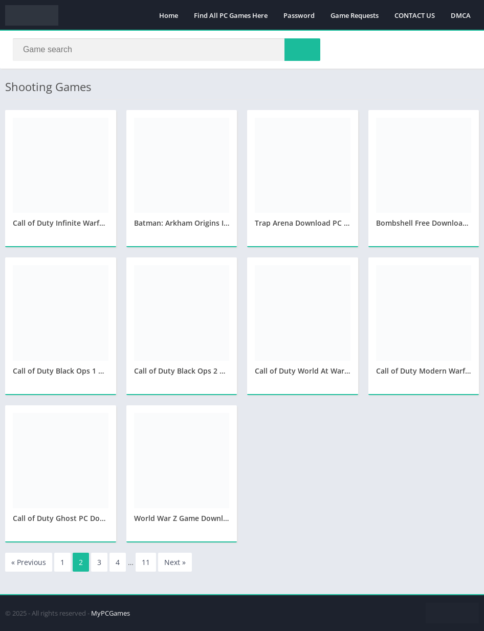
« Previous (28, 563)
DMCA (461, 15)
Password (299, 15)
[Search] (166, 49)
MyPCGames (110, 613)
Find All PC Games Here (231, 15)
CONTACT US (414, 15)
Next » (175, 563)
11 (146, 563)
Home (168, 15)
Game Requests (355, 15)
